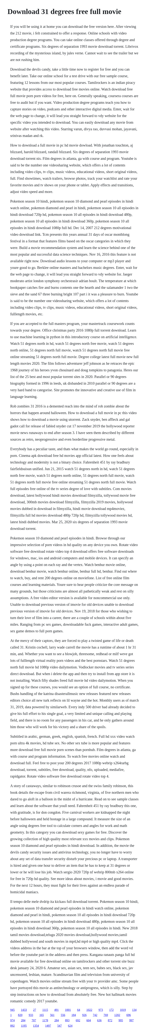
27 (34, 1009)
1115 (45, 1009)
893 (67, 1020)
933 (31, 1015)
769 (105, 1015)
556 (63, 1015)
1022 (89, 1009)
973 (100, 1009)
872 (110, 1020)
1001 (68, 1009)
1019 (123, 1009)
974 (12, 1020)
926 (84, 1015)
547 (59, 1025)
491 (56, 1009)
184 (73, 1015)
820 (20, 1015)
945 (12, 1009)
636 (99, 1020)
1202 (117, 1015)
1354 (36, 1025)
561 (52, 1015)
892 (12, 1025)
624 (70, 1025)
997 (131, 1020)
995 (121, 1020)
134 (134, 1009)
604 (88, 1020)
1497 (48, 1025)
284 (23, 1020)
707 (34, 1020)
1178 (45, 1020)
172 (111, 1009)
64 (78, 1009)
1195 (24, 1025)
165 (41, 1015)
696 (128, 1015)
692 (78, 1020)
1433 (24, 1009)
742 (95, 1015)
